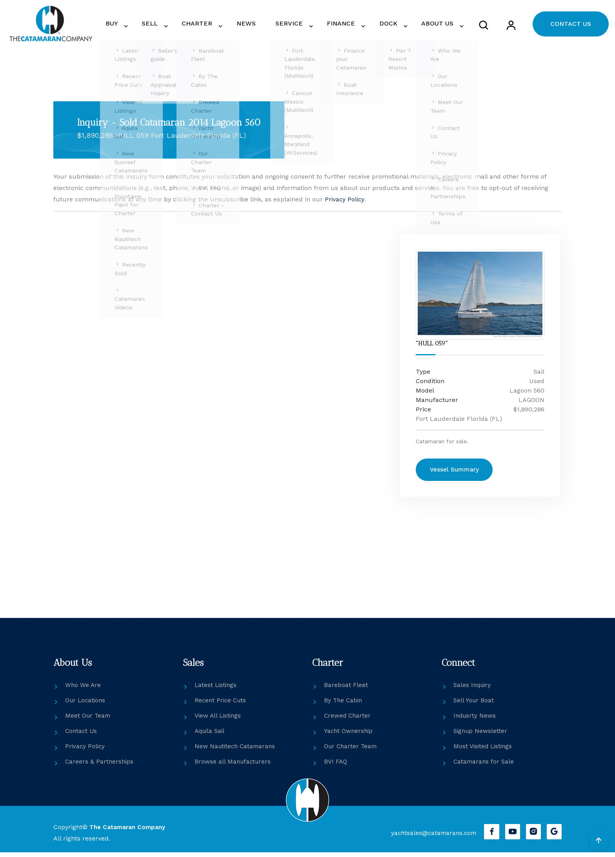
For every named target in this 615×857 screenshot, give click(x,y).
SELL (192, 25)
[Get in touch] (221, 412)
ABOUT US (439, 25)
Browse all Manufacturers (234, 766)
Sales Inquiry (473, 689)
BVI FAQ (336, 766)
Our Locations (86, 705)
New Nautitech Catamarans (236, 751)
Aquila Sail (211, 735)
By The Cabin (344, 705)
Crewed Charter (348, 720)
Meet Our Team (88, 720)
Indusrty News (475, 720)
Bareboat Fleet (346, 689)
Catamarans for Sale (484, 766)
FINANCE (355, 25)
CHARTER (233, 25)
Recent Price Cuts (222, 705)
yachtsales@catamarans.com (429, 837)
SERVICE (309, 25)
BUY (160, 25)
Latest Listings (216, 689)
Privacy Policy (345, 204)
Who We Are (83, 689)
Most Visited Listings (484, 751)
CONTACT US (570, 26)
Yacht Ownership (349, 735)
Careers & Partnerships (100, 766)
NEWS (275, 25)
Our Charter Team (351, 751)
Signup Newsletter (481, 735)
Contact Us (81, 735)
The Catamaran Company (128, 831)
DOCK (396, 25)
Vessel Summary (458, 475)
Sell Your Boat (474, 705)
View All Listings (219, 720)
